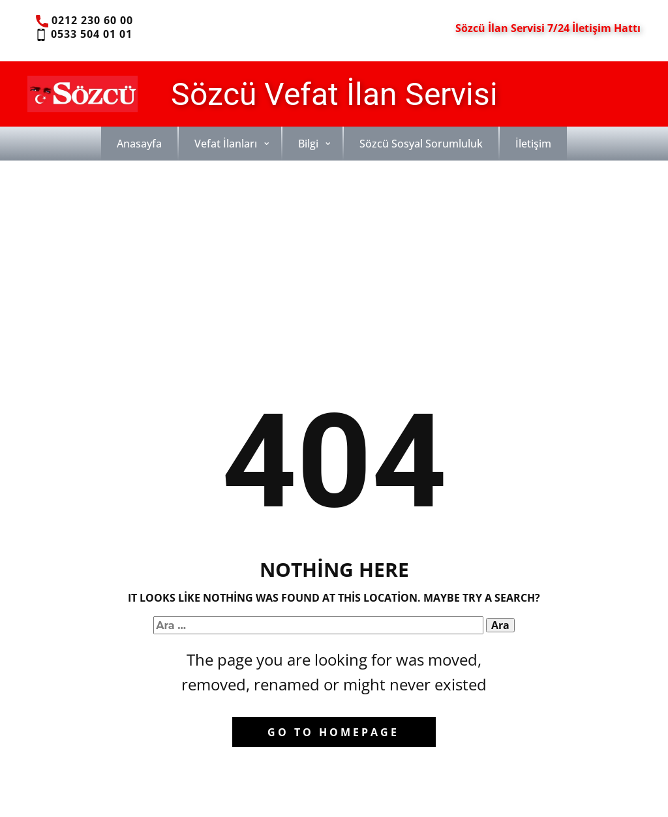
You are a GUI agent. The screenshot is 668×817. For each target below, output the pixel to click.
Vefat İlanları (225, 143)
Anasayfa (139, 143)
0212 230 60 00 (84, 20)
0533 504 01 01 (83, 34)
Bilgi (308, 143)
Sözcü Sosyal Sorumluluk (421, 143)
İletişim (533, 143)
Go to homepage (333, 732)
